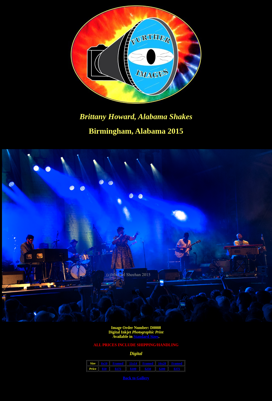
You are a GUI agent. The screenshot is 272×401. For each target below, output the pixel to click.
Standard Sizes (146, 336)
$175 (118, 369)
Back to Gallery (136, 378)
